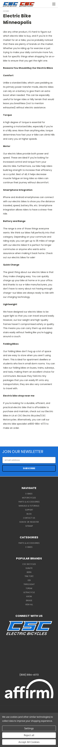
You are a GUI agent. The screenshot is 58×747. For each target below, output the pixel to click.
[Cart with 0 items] (41, 3)
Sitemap (29, 526)
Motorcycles (29, 497)
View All (29, 604)
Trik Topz (29, 576)
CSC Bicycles (29, 564)
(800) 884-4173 (29, 674)
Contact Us (29, 518)
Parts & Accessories (29, 501)
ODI (29, 580)
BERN (29, 572)
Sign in (22, 522)
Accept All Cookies (29, 742)
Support (29, 509)
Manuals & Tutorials (29, 505)
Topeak (29, 588)
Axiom (29, 596)
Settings (29, 728)
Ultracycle (29, 592)
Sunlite (29, 568)
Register (34, 522)
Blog (29, 514)
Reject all (29, 735)
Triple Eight (29, 584)
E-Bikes (29, 493)
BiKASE (29, 600)
